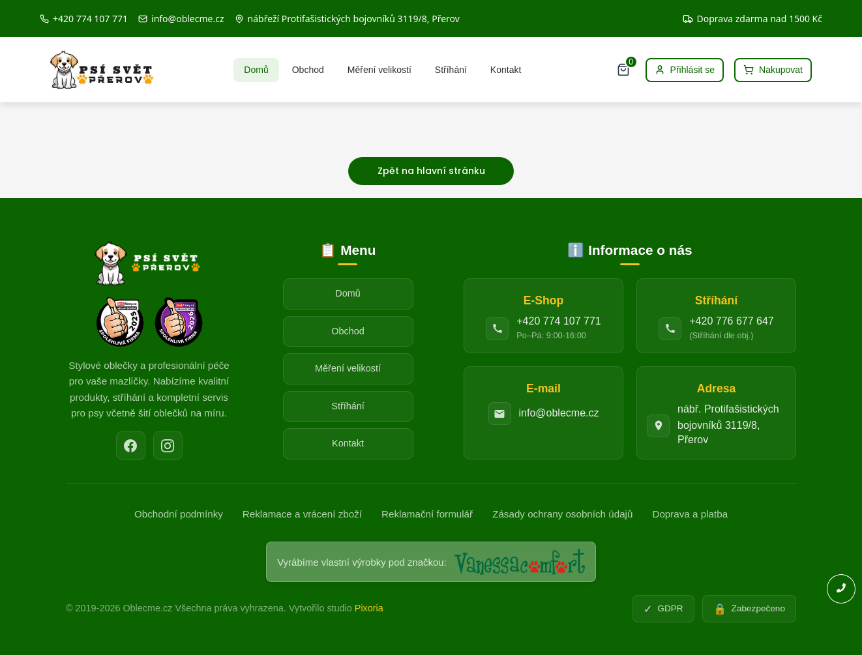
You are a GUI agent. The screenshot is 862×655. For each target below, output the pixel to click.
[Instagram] (168, 445)
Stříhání (451, 70)
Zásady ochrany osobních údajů (562, 513)
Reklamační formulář (427, 513)
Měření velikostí (379, 70)
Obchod (308, 70)
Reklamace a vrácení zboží (302, 513)
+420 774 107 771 (558, 321)
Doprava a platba (690, 513)
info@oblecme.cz (559, 412)
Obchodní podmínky (178, 513)
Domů (256, 70)
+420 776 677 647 (731, 321)
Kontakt (505, 70)
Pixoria (369, 608)
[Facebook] (130, 445)
